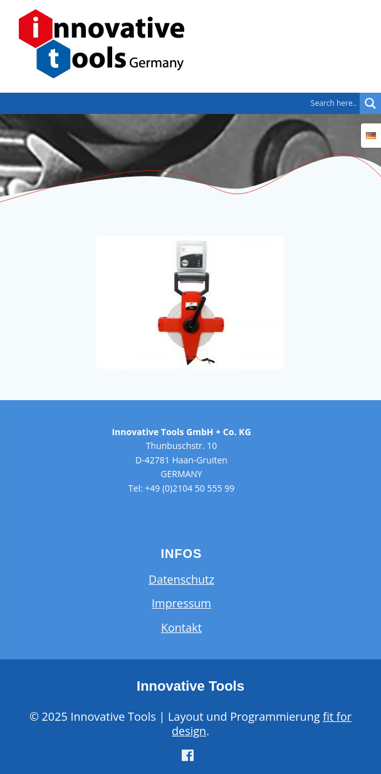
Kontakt (181, 627)
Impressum (181, 603)
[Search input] (183, 103)
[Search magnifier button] (370, 103)
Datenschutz (181, 579)
